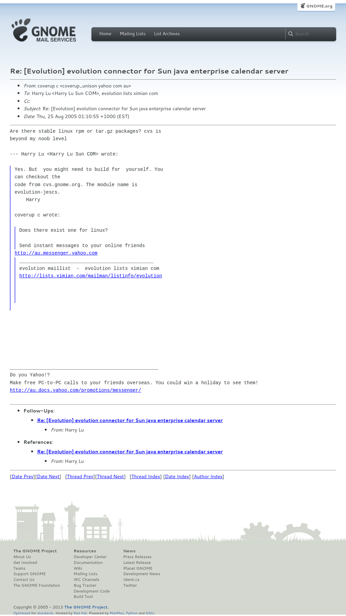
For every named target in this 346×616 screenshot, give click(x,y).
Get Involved (25, 562)
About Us (22, 557)
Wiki (78, 568)
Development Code (92, 591)
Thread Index (146, 476)
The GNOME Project (35, 551)
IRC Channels (87, 579)
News (129, 551)
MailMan (116, 612)
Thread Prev (80, 476)
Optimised (21, 612)
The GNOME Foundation (36, 585)
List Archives (167, 34)
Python (132, 612)
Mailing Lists (132, 34)
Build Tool (83, 596)
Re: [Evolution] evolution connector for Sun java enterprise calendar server (130, 420)
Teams (19, 568)
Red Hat (80, 612)
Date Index (177, 476)
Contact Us (23, 579)
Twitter (130, 585)
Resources (85, 551)
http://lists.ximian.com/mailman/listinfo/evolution (90, 276)
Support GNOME (29, 574)
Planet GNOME (137, 568)
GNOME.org (319, 6)
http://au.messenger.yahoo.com (56, 253)
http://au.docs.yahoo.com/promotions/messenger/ (75, 390)
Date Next (48, 476)
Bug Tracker (85, 585)
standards (45, 612)
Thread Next (110, 476)
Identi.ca (131, 579)
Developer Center (90, 557)
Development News (141, 574)
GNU (150, 612)
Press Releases (137, 557)
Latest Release (137, 562)
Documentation (88, 562)
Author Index (208, 476)
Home (105, 34)
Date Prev (22, 476)
